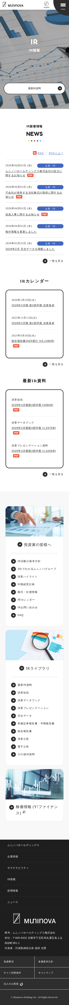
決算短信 (23, 692)
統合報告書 (25, 731)
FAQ (21, 615)
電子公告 (23, 746)
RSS (41, 153)
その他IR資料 (26, 754)
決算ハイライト (28, 576)
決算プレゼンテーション (33, 708)
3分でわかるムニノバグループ (37, 568)
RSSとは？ (56, 153)
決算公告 (23, 738)
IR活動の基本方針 (29, 561)
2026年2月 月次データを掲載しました (30, 248)
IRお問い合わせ (28, 607)
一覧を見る (56, 364)
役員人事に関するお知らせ (23, 214)
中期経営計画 (26, 584)
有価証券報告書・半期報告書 (36, 723)
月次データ (25, 715)
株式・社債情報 (28, 592)
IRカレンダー (26, 599)
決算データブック (29, 700)
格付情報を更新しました (21, 231)
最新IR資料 (25, 684)
